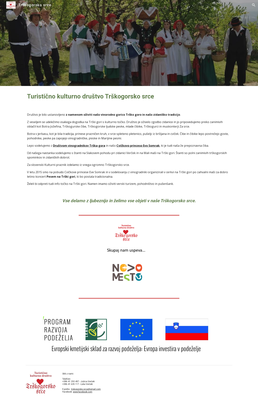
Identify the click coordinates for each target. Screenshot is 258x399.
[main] (129, 96)
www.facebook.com (82, 392)
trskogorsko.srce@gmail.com (86, 389)
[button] (253, 5)
